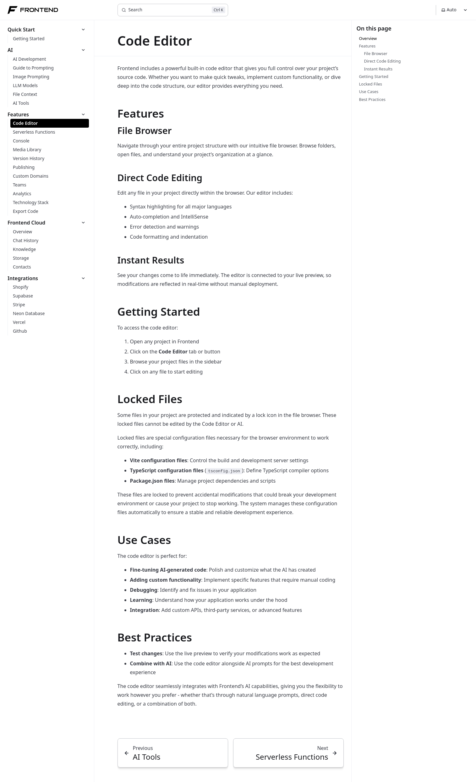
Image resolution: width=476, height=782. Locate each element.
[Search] (173, 10)
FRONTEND (33, 10)
